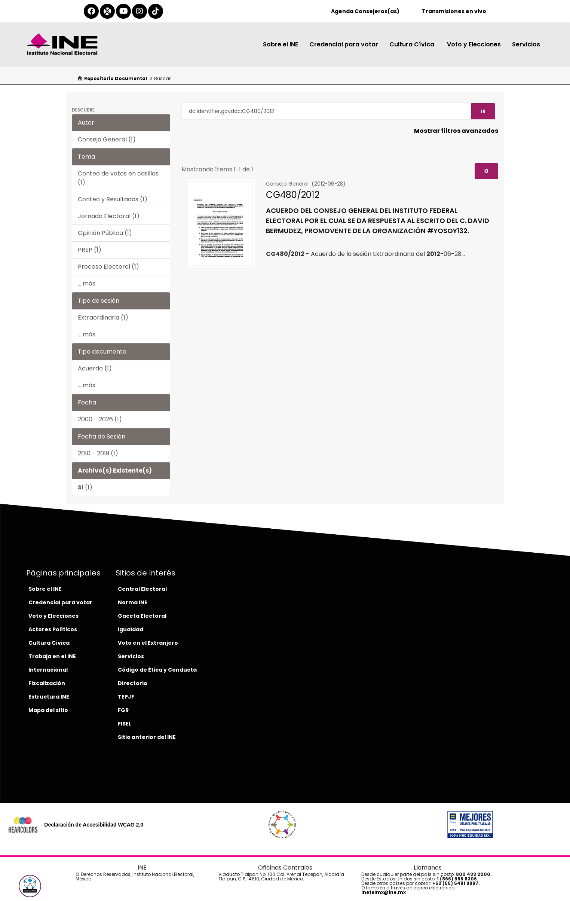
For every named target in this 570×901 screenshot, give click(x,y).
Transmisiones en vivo (454, 11)
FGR (123, 710)
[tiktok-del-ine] (155, 11)
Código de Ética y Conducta (157, 670)
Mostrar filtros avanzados (456, 130)
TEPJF (126, 696)
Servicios (526, 44)
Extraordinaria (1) (103, 317)
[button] (30, 886)
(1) (85, 487)
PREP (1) (89, 249)
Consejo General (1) (107, 139)
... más (86, 283)
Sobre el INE (280, 44)
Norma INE (132, 602)
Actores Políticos (52, 629)
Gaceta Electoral (142, 616)
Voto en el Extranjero (148, 643)
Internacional (48, 670)
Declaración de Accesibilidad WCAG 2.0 (93, 825)
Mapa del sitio (48, 710)
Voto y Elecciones (474, 44)
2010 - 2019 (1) (98, 453)
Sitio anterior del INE (147, 737)
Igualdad (130, 629)
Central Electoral (142, 589)
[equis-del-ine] (107, 11)
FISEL (124, 723)
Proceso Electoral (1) (108, 266)
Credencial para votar (343, 44)
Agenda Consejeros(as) (365, 11)
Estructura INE (48, 696)
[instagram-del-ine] (139, 11)
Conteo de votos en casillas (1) (118, 178)
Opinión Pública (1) (105, 233)
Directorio (132, 683)
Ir (483, 111)
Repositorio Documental (115, 78)
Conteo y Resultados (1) (112, 199)
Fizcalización (46, 683)
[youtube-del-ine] (123, 11)
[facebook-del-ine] (91, 11)
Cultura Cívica (412, 44)
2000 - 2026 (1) (100, 419)
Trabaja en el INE (52, 656)
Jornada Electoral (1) (109, 216)
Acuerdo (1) (95, 368)
